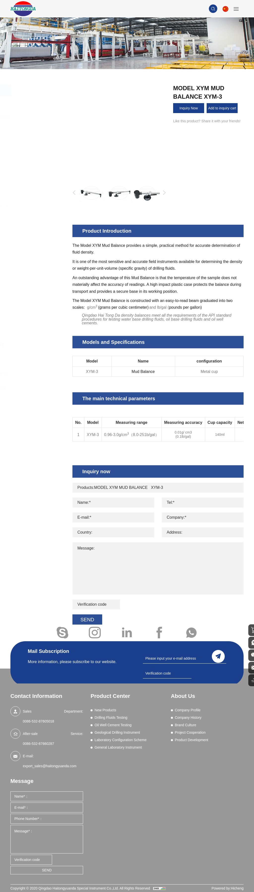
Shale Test (33, 251)
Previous (72, 193)
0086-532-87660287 (38, 744)
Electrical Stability (39, 168)
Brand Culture (185, 725)
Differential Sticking (40, 161)
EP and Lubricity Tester (43, 174)
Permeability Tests (39, 225)
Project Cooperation (190, 732)
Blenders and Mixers (41, 136)
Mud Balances (36, 219)
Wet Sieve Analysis (40, 264)
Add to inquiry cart (222, 108)
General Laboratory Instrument (39, 391)
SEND (47, 870)
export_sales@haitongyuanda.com (49, 766)
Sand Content (36, 245)
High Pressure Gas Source (38, 273)
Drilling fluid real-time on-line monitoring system (42, 305)
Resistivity (33, 232)
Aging (29, 129)
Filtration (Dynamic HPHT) (37, 190)
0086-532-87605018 (38, 721)
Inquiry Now (189, 108)
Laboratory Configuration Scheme (40, 369)
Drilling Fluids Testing (42, 116)
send (218, 655)
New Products (35, 102)
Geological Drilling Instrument (37, 348)
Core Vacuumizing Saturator (37, 292)
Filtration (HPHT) (38, 200)
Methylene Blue (37, 212)
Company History (188, 718)
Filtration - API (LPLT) (42, 181)
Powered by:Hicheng (228, 888)
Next (163, 193)
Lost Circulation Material (44, 206)
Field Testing (35, 283)
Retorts (30, 238)
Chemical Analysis (39, 142)
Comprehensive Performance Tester (36, 152)
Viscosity (32, 257)
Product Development (191, 740)
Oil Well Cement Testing (36, 327)
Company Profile (188, 710)
